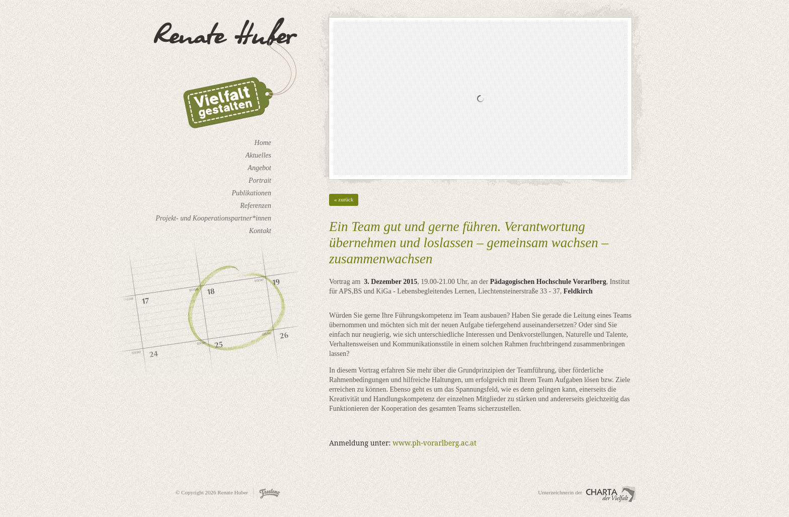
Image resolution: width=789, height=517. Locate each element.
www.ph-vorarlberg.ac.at (434, 443)
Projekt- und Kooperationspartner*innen (213, 218)
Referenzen (255, 205)
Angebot (259, 168)
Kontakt (260, 231)
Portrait (260, 180)
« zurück (343, 199)
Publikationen (251, 193)
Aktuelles (258, 155)
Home (263, 142)
